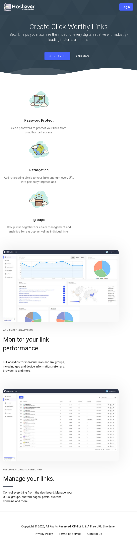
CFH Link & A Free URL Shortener (94, 526)
